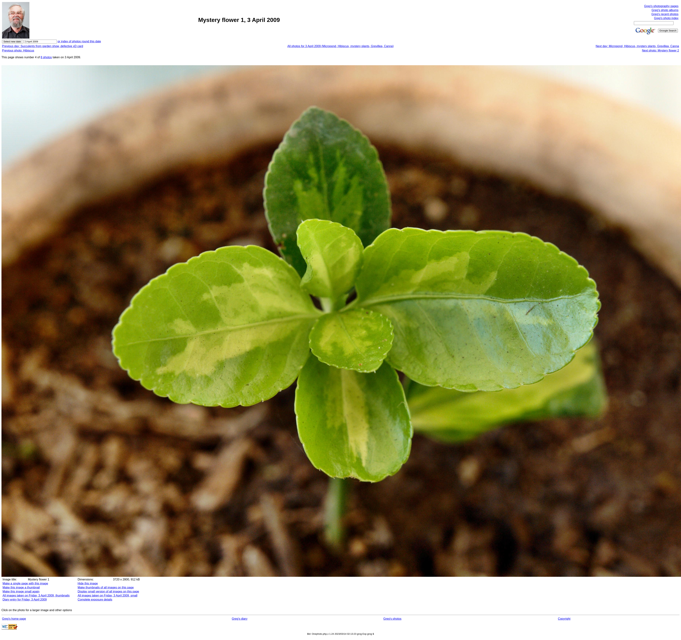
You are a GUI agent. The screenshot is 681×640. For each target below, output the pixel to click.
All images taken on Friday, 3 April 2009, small (107, 595)
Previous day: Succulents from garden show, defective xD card (42, 46)
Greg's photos (392, 618)
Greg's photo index (666, 18)
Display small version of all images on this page (108, 591)
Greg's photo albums (665, 10)
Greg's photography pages (661, 6)
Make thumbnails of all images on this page (106, 587)
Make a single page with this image (25, 583)
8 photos (46, 57)
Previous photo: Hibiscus (18, 50)
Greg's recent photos (664, 14)
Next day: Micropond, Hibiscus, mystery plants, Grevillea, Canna (637, 46)
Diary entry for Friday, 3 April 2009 (25, 599)
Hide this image (88, 583)
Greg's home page (14, 618)
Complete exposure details (95, 599)
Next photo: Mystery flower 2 (660, 50)
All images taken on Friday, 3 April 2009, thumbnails (36, 595)
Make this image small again (21, 591)
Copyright (564, 618)
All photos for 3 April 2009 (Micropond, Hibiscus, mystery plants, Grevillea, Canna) (340, 46)
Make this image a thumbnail (21, 587)
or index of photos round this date (79, 41)
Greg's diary (240, 618)
